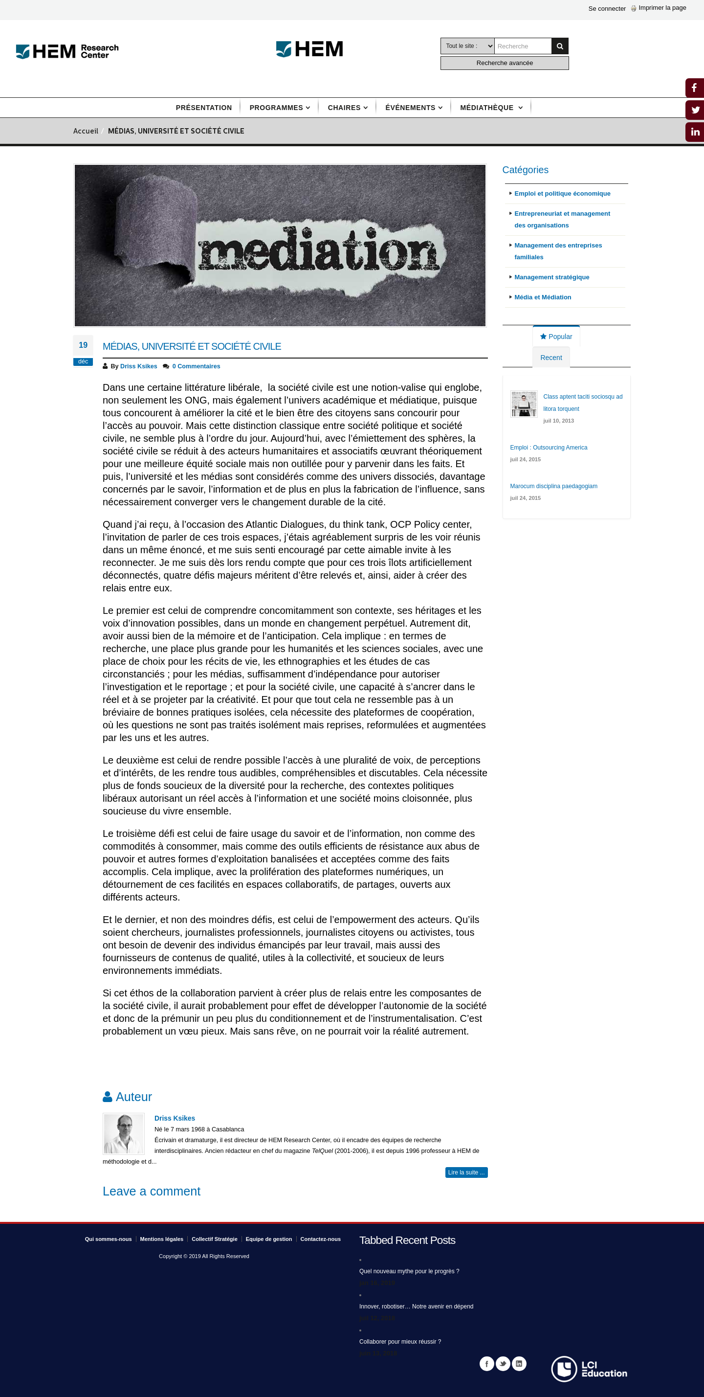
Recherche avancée (505, 63)
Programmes (276, 108)
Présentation (204, 108)
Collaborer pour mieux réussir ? (400, 1341)
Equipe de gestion (269, 1239)
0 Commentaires (196, 366)
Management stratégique (552, 277)
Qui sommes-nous (108, 1239)
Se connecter (607, 8)
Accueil (85, 131)
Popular (556, 336)
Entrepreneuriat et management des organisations (563, 219)
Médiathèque (488, 108)
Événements (411, 108)
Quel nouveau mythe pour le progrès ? (409, 1271)
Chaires (344, 108)
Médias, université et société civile (192, 346)
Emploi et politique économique (563, 193)
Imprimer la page (658, 7)
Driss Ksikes (138, 366)
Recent (551, 357)
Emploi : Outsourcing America (549, 447)
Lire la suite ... (466, 1172)
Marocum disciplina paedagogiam (554, 486)
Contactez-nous (321, 1239)
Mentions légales (162, 1239)
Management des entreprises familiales (558, 251)
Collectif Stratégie (215, 1239)
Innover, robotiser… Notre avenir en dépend (416, 1306)
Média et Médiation (543, 297)
